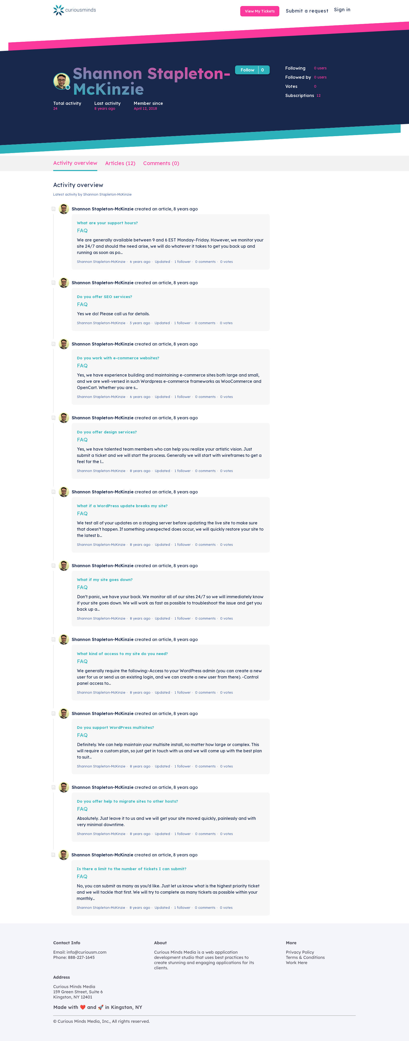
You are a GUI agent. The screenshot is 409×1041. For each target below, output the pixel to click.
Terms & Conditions (305, 957)
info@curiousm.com (86, 952)
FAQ (82, 230)
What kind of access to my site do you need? (122, 653)
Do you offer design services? (107, 431)
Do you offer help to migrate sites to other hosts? (127, 801)
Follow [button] (247, 69)
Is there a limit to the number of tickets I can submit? (132, 868)
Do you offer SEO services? (104, 296)
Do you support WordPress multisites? (115, 727)
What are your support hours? (107, 222)
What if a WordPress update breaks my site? (122, 505)
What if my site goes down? (105, 579)
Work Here (296, 962)
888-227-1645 (81, 957)
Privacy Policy (300, 952)
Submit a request (307, 11)
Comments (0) (161, 163)
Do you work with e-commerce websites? (118, 357)
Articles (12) (120, 163)
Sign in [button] (342, 10)
